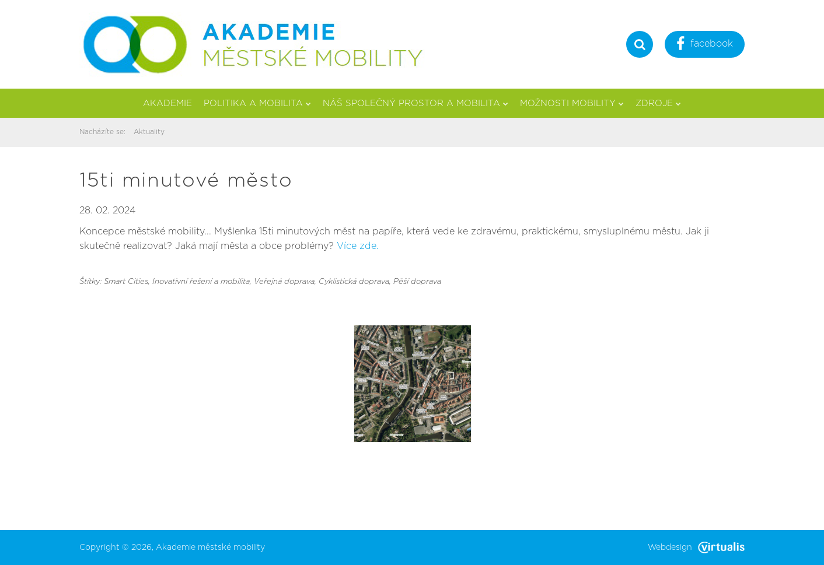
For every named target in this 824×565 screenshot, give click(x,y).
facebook (704, 45)
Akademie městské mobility (210, 547)
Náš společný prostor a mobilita (415, 103)
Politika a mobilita (257, 103)
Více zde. (358, 246)
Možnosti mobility (572, 103)
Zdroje (658, 103)
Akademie (167, 103)
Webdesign (696, 547)
